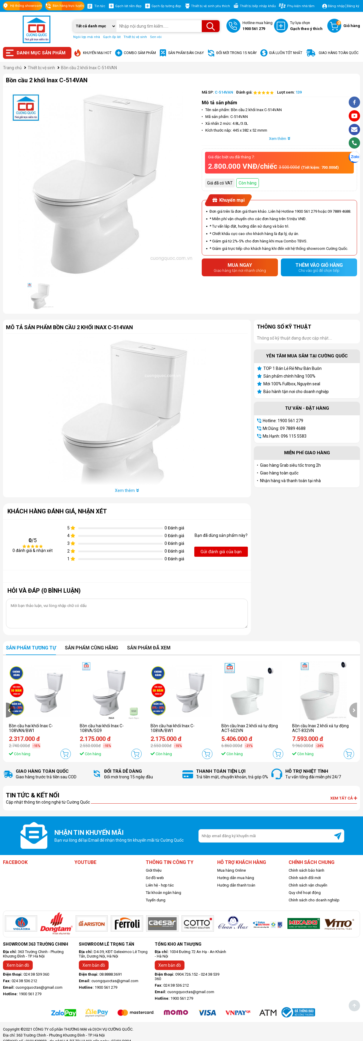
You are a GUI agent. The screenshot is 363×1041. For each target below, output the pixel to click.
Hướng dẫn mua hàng (235, 878)
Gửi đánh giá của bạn (221, 551)
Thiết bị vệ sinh (135, 37)
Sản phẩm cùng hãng (91, 648)
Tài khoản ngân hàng (163, 892)
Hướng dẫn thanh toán (236, 885)
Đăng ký (353, 6)
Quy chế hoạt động (305, 892)
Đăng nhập (336, 6)
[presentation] (10, 710)
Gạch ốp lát (112, 37)
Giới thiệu (154, 870)
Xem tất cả (343, 798)
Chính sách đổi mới (305, 878)
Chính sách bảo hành (306, 870)
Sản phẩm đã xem (148, 648)
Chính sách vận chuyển (308, 885)
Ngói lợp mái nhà (86, 37)
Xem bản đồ (18, 965)
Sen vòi (156, 37)
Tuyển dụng (155, 900)
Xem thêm (279, 138)
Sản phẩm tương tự (31, 648)
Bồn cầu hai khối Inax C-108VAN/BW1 (31, 728)
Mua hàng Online (231, 870)
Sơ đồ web (155, 878)
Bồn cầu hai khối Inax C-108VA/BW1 (173, 728)
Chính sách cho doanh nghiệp (314, 900)
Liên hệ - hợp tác (160, 885)
